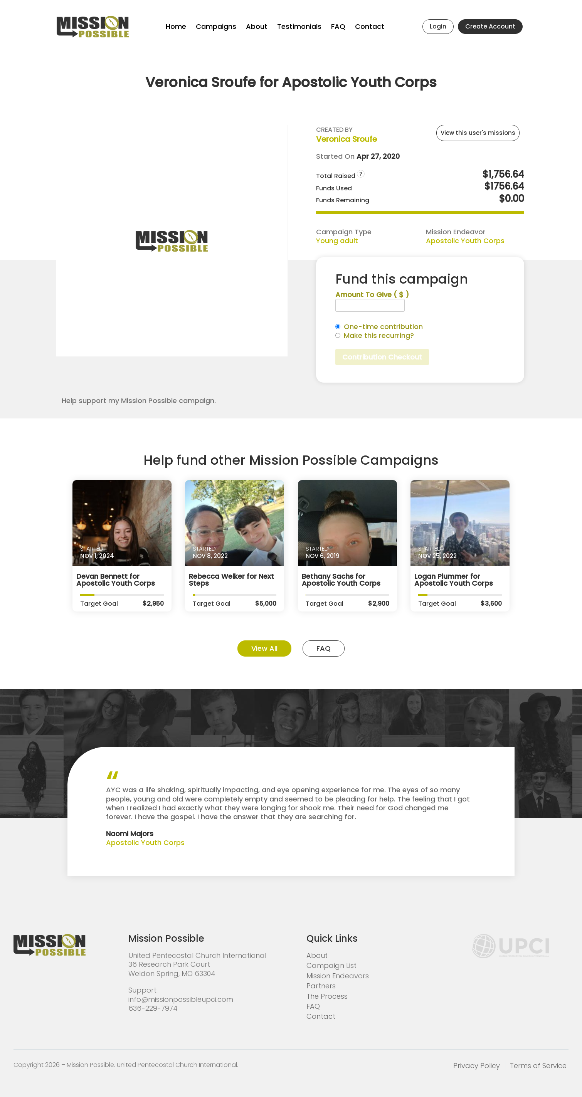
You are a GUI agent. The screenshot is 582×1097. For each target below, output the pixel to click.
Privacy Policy (476, 1065)
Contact (369, 26)
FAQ (338, 26)
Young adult (337, 240)
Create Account (490, 26)
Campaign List (331, 965)
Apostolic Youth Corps (465, 240)
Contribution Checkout (382, 357)
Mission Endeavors (337, 976)
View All (264, 648)
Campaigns (216, 26)
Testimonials (299, 26)
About (256, 26)
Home (176, 26)
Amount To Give (372, 294)
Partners (321, 986)
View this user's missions (478, 133)
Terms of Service (538, 1065)
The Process (327, 996)
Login (438, 26)
